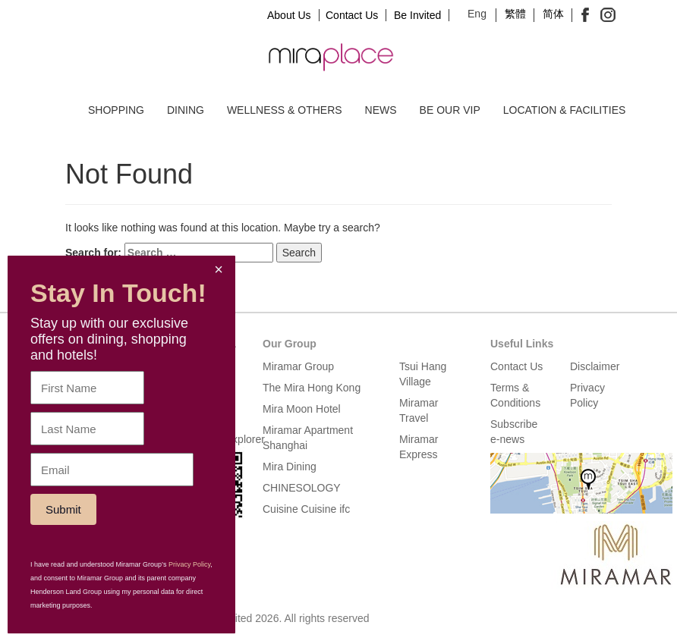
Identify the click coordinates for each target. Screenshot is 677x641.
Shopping (116, 110)
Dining (185, 110)
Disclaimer (594, 366)
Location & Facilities (564, 110)
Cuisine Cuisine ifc (306, 509)
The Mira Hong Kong (312, 388)
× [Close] (218, 269)
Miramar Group (298, 366)
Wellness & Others (284, 110)
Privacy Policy (189, 564)
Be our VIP (450, 110)
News (381, 110)
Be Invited (417, 15)
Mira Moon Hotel (302, 409)
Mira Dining (289, 466)
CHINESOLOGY (302, 488)
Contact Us (352, 15)
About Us (289, 15)
